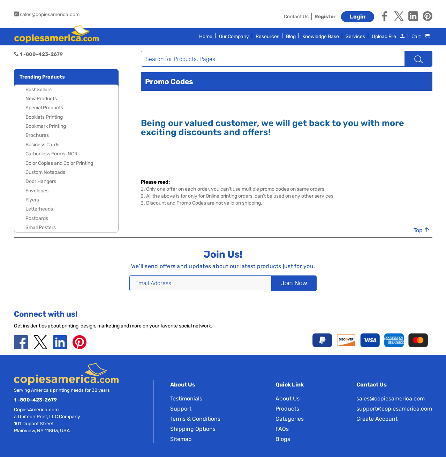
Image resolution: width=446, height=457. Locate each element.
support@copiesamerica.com (394, 408)
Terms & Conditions (195, 418)
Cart (420, 36)
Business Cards (42, 145)
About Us (287, 398)
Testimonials (186, 398)
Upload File (388, 36)
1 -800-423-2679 (35, 400)
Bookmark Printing (45, 126)
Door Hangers (40, 181)
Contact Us (296, 17)
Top (422, 230)
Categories (289, 418)
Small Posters (40, 227)
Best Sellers (38, 90)
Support (180, 408)
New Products (41, 99)
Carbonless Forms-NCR (51, 154)
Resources (267, 36)
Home (205, 36)
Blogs (282, 439)
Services (355, 36)
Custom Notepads (45, 172)
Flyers (32, 200)
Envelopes (36, 191)
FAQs (282, 429)
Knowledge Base (320, 36)
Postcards (36, 218)
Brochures (37, 135)
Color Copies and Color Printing (59, 163)
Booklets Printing (44, 117)
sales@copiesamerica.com (47, 14)
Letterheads (39, 209)
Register (325, 17)
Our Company (234, 36)
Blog (291, 36)
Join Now (291, 283)
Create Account (377, 418)
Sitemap (181, 439)
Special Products (44, 108)
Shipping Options (193, 429)
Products (287, 408)
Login (357, 16)
